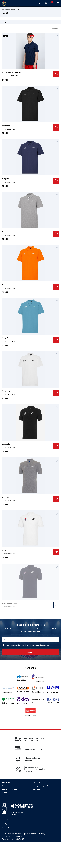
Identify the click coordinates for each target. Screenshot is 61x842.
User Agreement (7, 824)
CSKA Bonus (36, 782)
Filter (4, 22)
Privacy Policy (6, 820)
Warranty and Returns (10, 789)
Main (3, 9)
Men (14, 9)
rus (34, 3)
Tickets (4, 786)
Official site (6, 782)
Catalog (9, 9)
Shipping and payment (40, 786)
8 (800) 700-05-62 (20, 839)
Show (4, 29)
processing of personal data (41, 645)
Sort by (55, 29)
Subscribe (30, 652)
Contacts (5, 793)
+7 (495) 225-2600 (17, 836)
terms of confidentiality (20, 645)
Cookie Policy (6, 828)
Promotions (36, 789)
